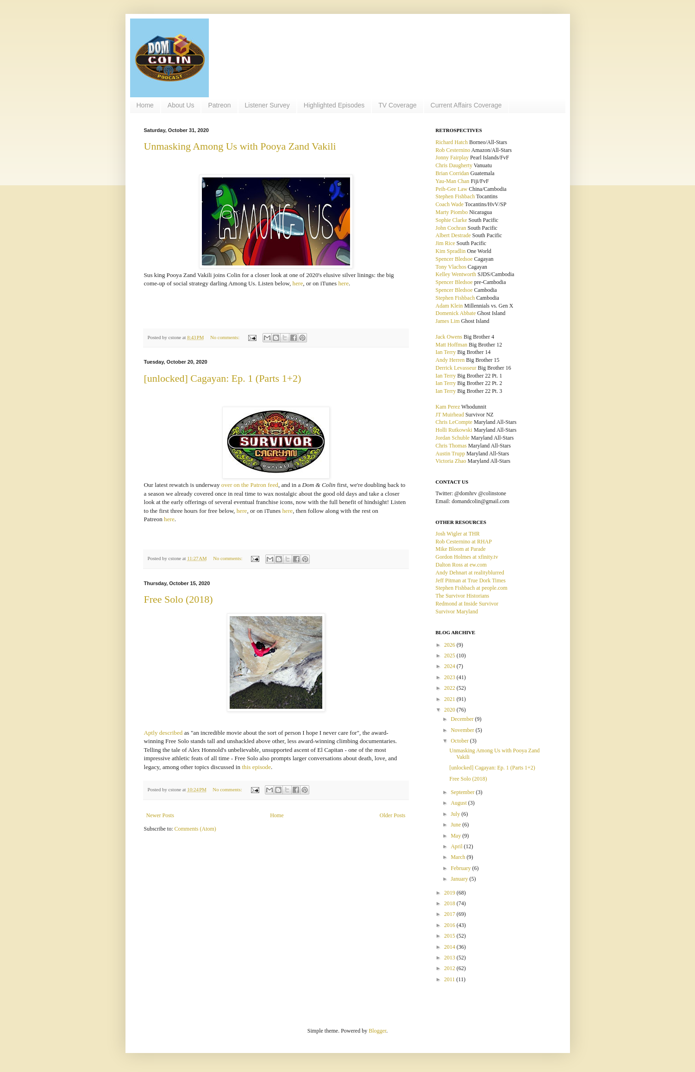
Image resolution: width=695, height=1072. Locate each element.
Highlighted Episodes (334, 105)
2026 (450, 645)
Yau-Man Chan (453, 181)
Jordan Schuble (453, 438)
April (457, 846)
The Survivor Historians (462, 596)
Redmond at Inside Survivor (467, 603)
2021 (450, 699)
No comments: (225, 337)
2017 (450, 914)
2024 (450, 666)
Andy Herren (450, 360)
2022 (450, 688)
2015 (450, 936)
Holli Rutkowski (454, 430)
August (459, 803)
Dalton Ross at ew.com (461, 564)
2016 (450, 925)
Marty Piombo (452, 212)
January (460, 879)
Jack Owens (449, 337)
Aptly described (163, 732)
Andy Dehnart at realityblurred (470, 572)
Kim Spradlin (451, 251)
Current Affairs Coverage (466, 105)
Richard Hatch (452, 142)
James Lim (448, 321)
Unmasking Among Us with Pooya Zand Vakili (240, 146)
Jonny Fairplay (452, 157)
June (456, 824)
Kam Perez (448, 407)
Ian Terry (446, 352)
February (461, 868)
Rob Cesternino (453, 150)
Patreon (219, 105)
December (463, 719)
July (456, 814)
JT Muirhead (450, 414)
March (458, 857)
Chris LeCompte (454, 422)
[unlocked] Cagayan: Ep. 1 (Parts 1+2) (222, 378)
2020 (450, 709)
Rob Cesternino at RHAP (464, 541)
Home (145, 105)
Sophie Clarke (451, 220)
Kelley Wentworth (456, 274)
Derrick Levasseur (456, 368)
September (463, 792)
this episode (256, 766)
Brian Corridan (452, 173)
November (463, 730)
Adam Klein (449, 306)
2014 (450, 947)
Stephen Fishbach (455, 196)
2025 (450, 655)
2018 (450, 903)
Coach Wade (449, 204)
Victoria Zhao (451, 461)
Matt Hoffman (452, 344)
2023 (450, 677)
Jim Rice (445, 243)
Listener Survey (267, 105)
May (456, 835)
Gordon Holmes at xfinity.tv (467, 557)
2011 (450, 979)
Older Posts (393, 815)
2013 (450, 957)
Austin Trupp (450, 453)
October (460, 741)
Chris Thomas (451, 445)
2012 (450, 968)
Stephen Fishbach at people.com (471, 588)
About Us (181, 105)
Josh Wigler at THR (458, 533)
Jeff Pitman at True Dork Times (471, 580)
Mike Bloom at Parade (461, 549)
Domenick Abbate (456, 313)
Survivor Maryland (457, 611)
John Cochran (451, 228)
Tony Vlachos (451, 267)
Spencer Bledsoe (454, 259)
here (298, 283)
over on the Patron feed (249, 484)
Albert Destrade (453, 235)
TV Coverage (397, 105)
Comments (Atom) (195, 829)
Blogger (377, 1031)
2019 (450, 892)
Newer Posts (160, 815)
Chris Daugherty (454, 165)
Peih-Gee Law (452, 189)
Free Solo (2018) (178, 599)
